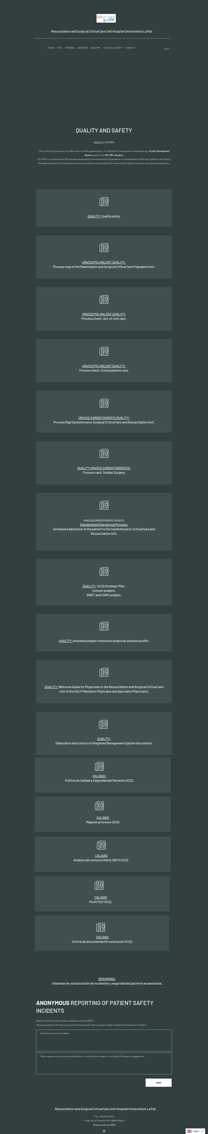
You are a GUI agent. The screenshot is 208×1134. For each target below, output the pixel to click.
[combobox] (195, 1131)
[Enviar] (159, 1083)
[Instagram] (104, 1131)
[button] (70, 48)
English (193, 1131)
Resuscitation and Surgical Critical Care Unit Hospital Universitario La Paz (101, 31)
